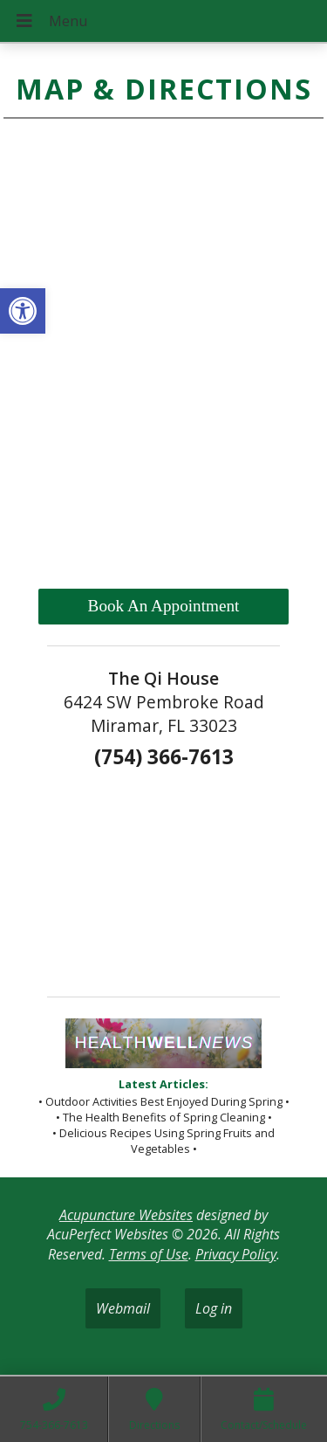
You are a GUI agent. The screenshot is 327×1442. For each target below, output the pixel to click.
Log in (213, 1308)
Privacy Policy (235, 1254)
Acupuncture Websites (126, 1215)
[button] (22, 311)
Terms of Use (148, 1254)
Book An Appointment (164, 606)
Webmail (123, 1308)
